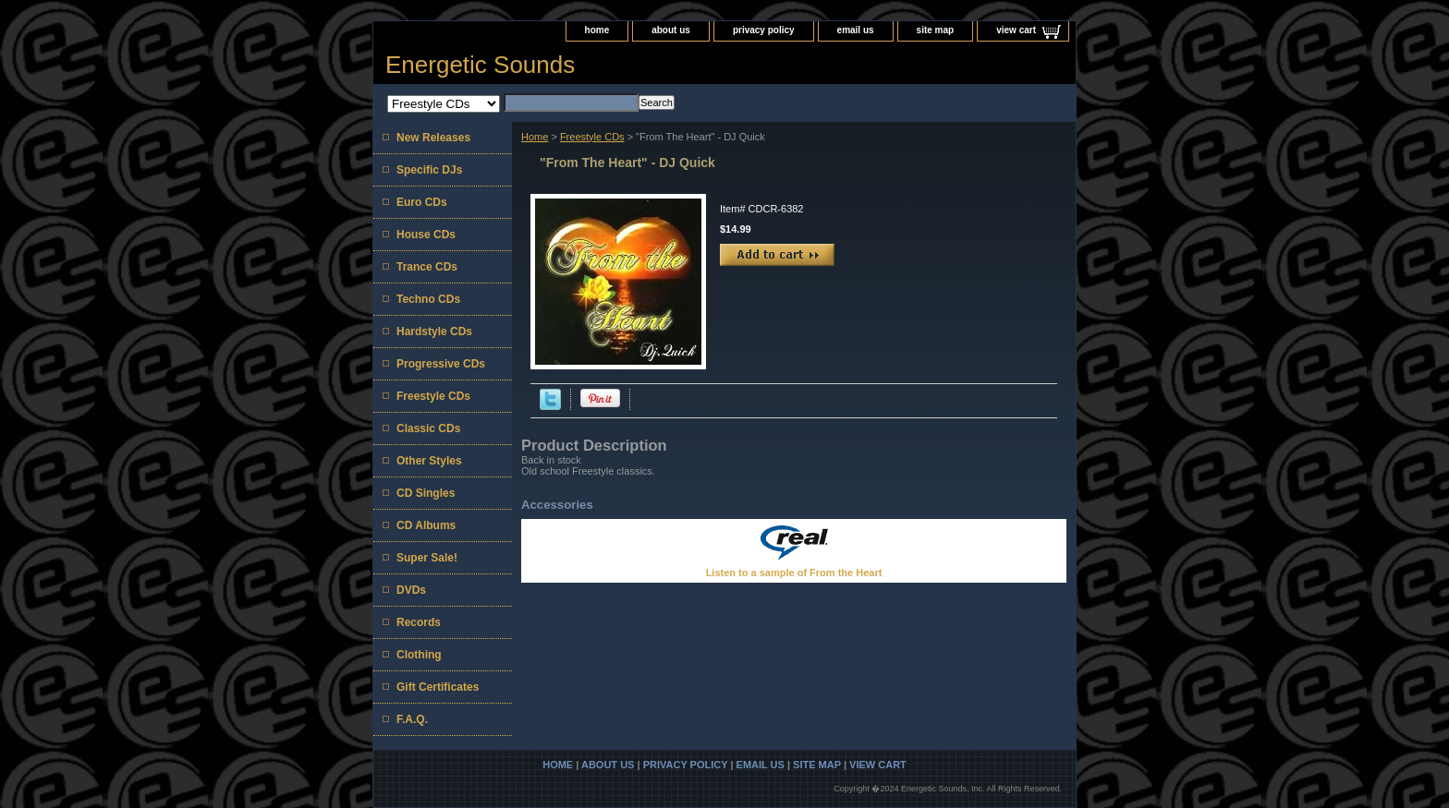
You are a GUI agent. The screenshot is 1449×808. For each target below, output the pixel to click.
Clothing (419, 654)
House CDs (426, 234)
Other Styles (429, 460)
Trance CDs (426, 266)
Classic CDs (428, 428)
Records (418, 622)
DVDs (411, 590)
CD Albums (426, 525)
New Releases (433, 137)
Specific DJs (429, 169)
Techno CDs (428, 299)
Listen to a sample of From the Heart (794, 572)
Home (534, 136)
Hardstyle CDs (434, 331)
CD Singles (425, 493)
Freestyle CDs (592, 136)
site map (936, 30)
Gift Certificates (437, 687)
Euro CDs (421, 202)
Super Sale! (426, 557)
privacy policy (764, 30)
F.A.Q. (412, 719)
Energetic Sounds (480, 64)
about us (670, 30)
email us (855, 30)
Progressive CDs (440, 363)
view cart (1016, 30)
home (597, 30)
